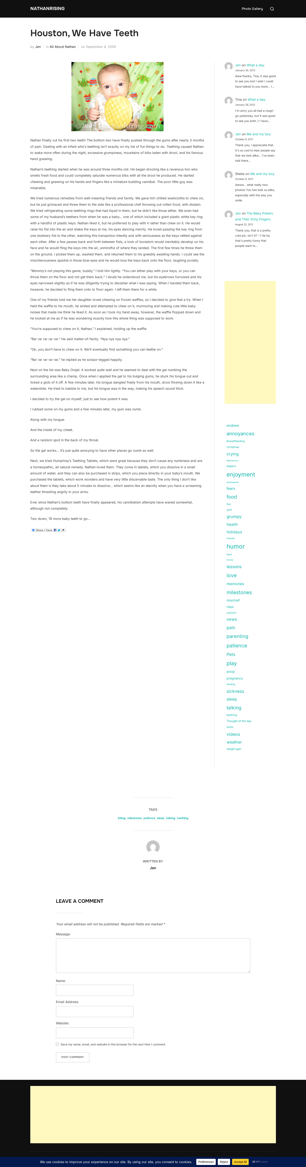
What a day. (256, 65)
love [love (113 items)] (232, 575)
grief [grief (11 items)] (229, 509)
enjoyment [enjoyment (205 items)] (241, 474)
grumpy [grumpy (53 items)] (234, 516)
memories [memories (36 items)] (235, 583)
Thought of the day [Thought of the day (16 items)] (239, 721)
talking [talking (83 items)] (234, 708)
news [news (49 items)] (232, 619)
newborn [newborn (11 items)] (232, 612)
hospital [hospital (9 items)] (231, 538)
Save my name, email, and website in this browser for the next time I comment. (113, 1044)
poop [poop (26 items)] (231, 671)
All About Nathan (63, 47)
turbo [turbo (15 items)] (230, 727)
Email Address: (67, 1002)
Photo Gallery (252, 9)
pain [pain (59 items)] (231, 627)
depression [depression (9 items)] (232, 460)
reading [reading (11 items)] (231, 684)
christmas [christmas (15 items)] (233, 447)
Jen (38, 47)
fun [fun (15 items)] (229, 504)
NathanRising (50, 8)
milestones (134, 818)
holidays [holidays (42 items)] (234, 532)
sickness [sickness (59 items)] (235, 691)
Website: (62, 1023)
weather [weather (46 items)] (234, 742)
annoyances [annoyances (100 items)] (240, 434)
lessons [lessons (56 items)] (234, 566)
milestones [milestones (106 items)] (239, 592)
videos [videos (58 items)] (233, 734)
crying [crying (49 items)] (233, 453)
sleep (160, 818)
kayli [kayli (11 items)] (229, 554)
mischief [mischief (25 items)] (233, 600)
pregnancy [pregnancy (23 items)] (235, 678)
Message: (63, 934)
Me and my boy (259, 134)
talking (170, 818)
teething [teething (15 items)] (232, 715)
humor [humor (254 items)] (236, 546)
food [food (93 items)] (232, 497)
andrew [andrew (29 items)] (233, 425)
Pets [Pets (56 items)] (231, 654)
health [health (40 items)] (232, 524)
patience (149, 818)
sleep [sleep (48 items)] (232, 699)
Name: (61, 981)
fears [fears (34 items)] (231, 488)
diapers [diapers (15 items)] (231, 466)
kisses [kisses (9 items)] (230, 560)
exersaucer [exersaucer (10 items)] (233, 482)
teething (182, 818)
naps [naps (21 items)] (230, 607)
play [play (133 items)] (232, 663)
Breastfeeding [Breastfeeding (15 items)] (236, 441)
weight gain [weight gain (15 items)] (234, 749)
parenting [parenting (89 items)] (237, 636)
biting (121, 818)
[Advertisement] (250, 342)
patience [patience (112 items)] (237, 645)
